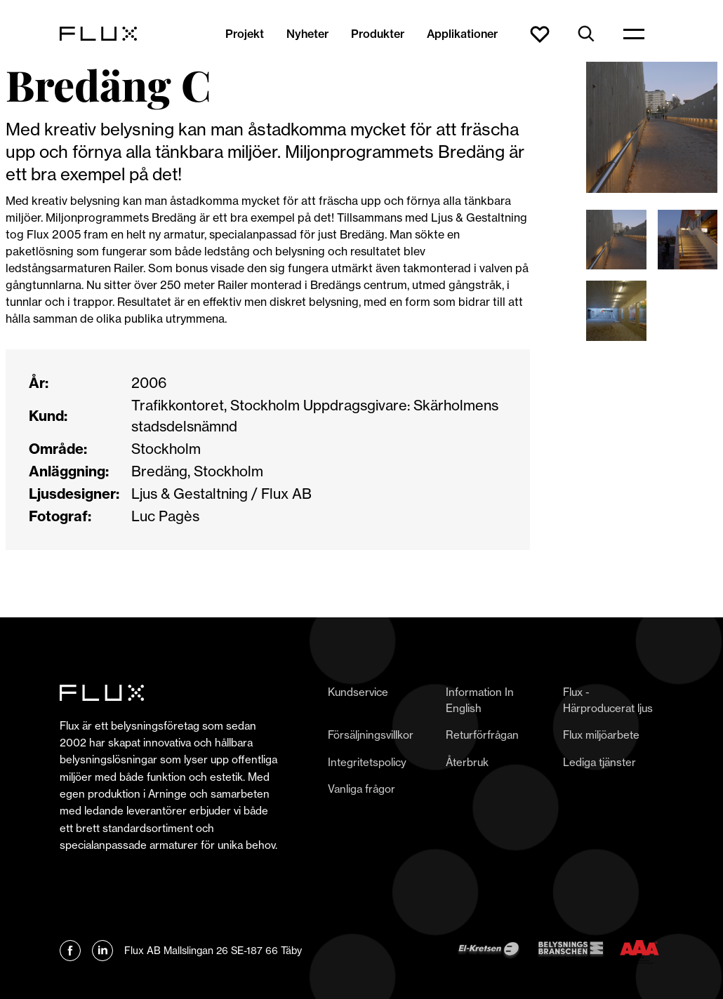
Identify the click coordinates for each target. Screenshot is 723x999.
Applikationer (462, 34)
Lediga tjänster (599, 762)
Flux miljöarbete (601, 735)
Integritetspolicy (367, 762)
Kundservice (358, 692)
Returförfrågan (482, 735)
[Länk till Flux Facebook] (70, 950)
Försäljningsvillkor (370, 735)
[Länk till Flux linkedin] (102, 950)
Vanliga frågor (361, 789)
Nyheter (307, 34)
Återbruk (467, 762)
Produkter (377, 34)
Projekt (244, 34)
